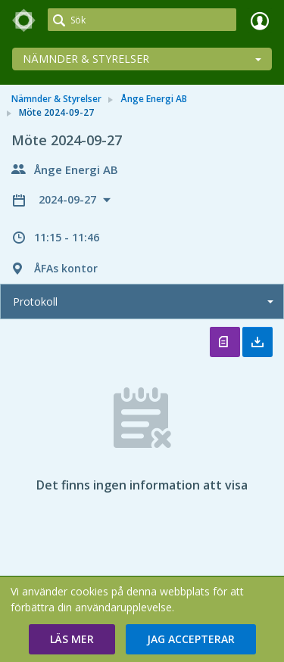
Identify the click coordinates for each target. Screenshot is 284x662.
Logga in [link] (260, 20)
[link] (24, 20)
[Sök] (142, 19)
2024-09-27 (69, 199)
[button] (72, 639)
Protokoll (35, 301)
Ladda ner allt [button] (257, 342)
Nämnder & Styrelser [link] (56, 98)
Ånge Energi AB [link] (153, 98)
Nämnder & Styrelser (86, 58)
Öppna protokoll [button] (225, 342)
